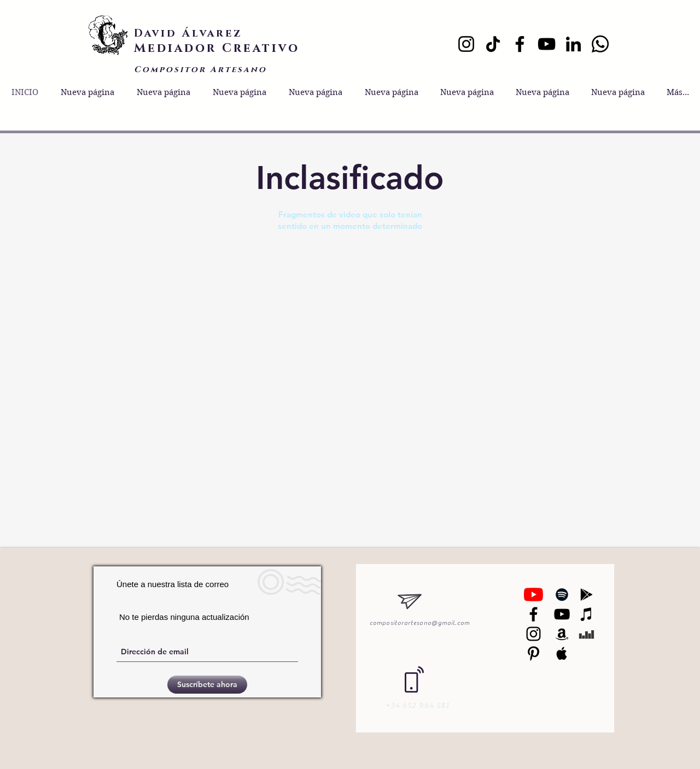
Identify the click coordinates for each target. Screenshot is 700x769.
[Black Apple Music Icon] (561, 653)
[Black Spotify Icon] (561, 594)
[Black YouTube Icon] (561, 614)
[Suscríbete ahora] (207, 685)
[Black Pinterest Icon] (533, 653)
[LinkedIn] (573, 44)
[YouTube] (546, 44)
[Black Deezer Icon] (586, 633)
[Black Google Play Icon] (586, 594)
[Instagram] (466, 44)
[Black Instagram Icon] (533, 633)
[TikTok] (493, 44)
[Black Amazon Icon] (561, 633)
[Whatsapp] (600, 44)
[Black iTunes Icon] (586, 614)
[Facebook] (519, 44)
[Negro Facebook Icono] (533, 614)
